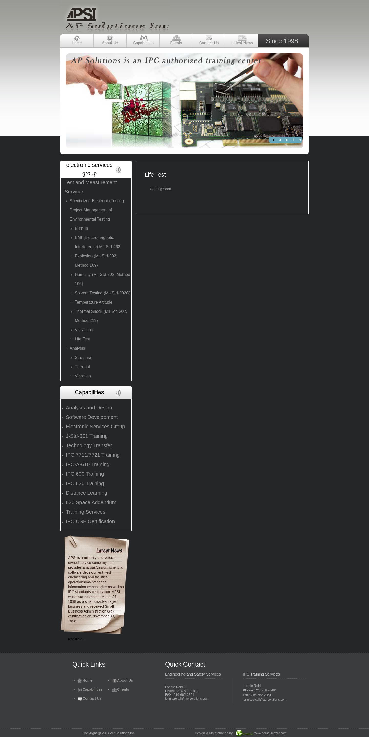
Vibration (83, 376)
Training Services (85, 512)
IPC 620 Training (85, 483)
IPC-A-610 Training (87, 464)
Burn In (81, 228)
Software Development (92, 417)
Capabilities (90, 689)
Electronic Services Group (95, 426)
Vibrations (84, 330)
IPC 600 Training (85, 474)
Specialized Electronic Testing (97, 201)
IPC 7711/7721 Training (93, 455)
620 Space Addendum (91, 502)
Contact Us (89, 698)
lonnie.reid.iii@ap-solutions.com (187, 698)
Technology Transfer (89, 445)
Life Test (82, 339)
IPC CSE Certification (90, 521)
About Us (122, 680)
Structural (83, 357)
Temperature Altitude (93, 302)
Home (85, 680)
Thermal (82, 367)
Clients (120, 689)
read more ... (77, 639)
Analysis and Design (89, 407)
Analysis (77, 348)
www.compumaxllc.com (270, 733)
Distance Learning (86, 493)
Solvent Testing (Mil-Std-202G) (103, 293)
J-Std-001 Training (87, 436)
